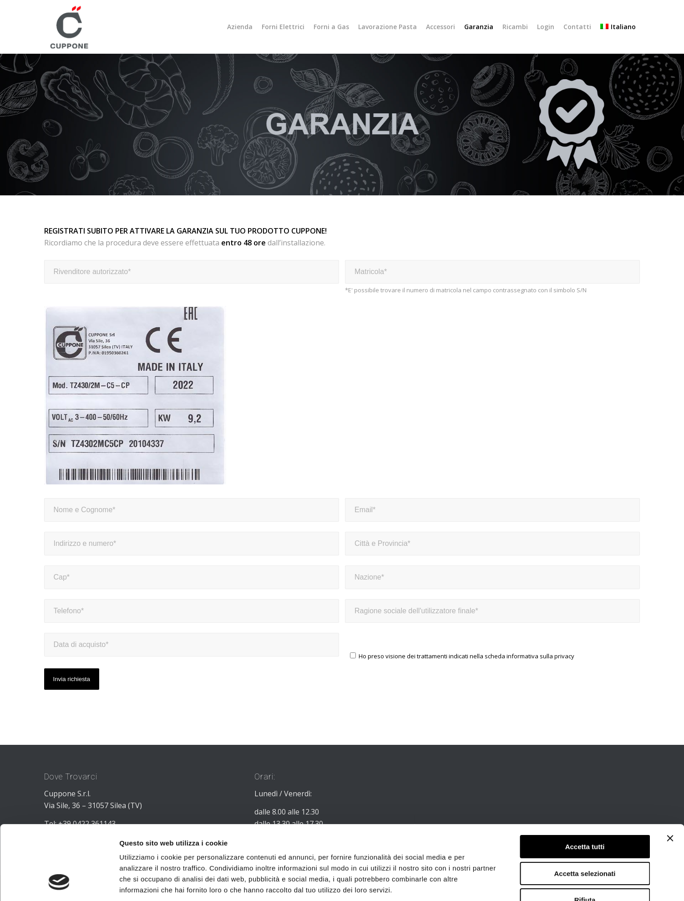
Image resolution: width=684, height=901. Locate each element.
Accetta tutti (585, 780)
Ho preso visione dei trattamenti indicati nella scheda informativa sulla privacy (466, 656)
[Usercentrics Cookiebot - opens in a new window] (59, 883)
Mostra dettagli (477, 883)
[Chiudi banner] (670, 772)
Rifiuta (585, 834)
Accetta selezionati (584, 807)
